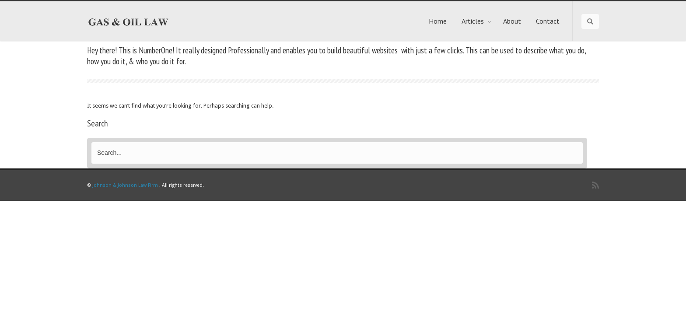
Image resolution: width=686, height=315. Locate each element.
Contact (548, 21)
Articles (477, 21)
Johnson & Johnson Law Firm (125, 185)
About (512, 21)
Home (438, 21)
